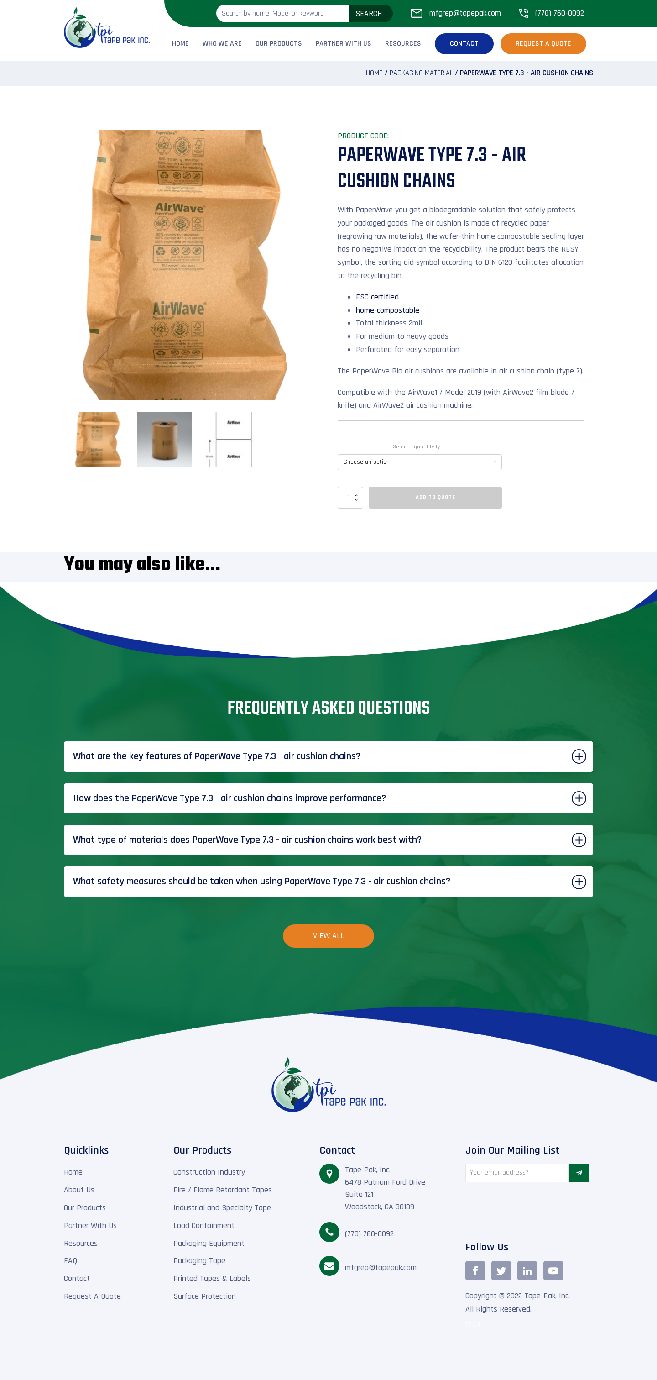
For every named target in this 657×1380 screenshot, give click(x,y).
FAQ (70, 1260)
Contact (464, 43)
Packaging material (421, 73)
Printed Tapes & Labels (212, 1278)
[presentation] (517, 1209)
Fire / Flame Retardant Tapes (222, 1190)
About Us (79, 1190)
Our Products (279, 43)
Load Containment (204, 1225)
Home (180, 43)
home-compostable (387, 310)
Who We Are (222, 43)
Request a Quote (543, 43)
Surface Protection (204, 1296)
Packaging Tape (199, 1260)
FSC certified (377, 297)
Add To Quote (435, 497)
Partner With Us (343, 43)
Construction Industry (209, 1172)
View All (328, 935)
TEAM (472, 1325)
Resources (403, 43)
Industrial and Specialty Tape (222, 1207)
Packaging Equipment (209, 1243)
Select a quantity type (420, 446)
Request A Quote (92, 1296)
